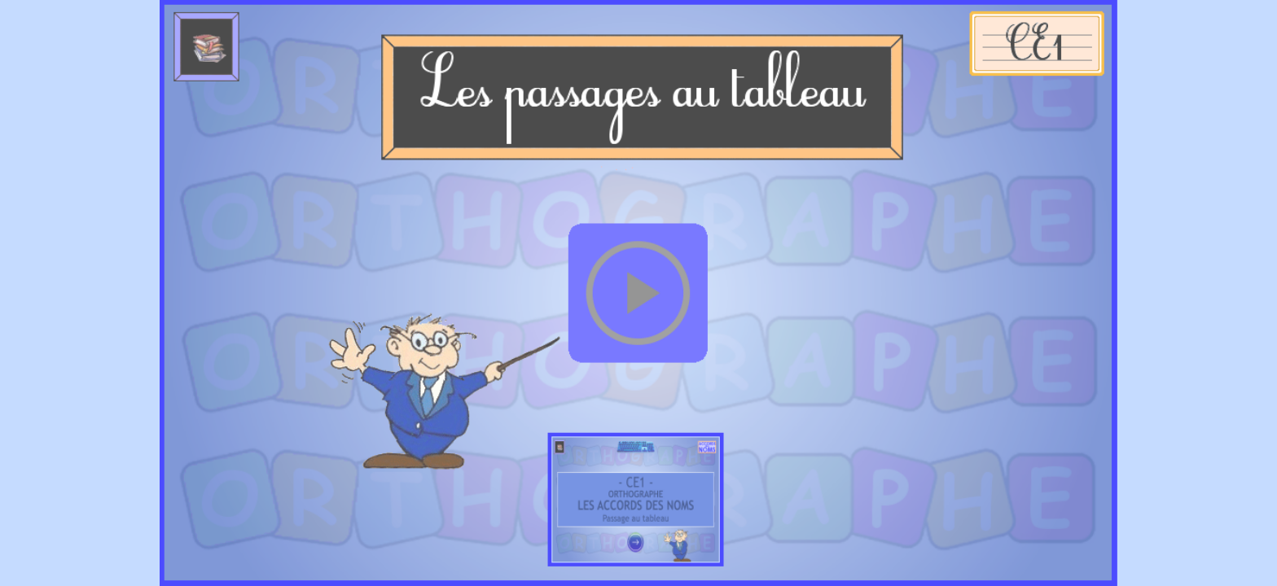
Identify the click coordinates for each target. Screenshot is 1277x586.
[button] (638, 292)
